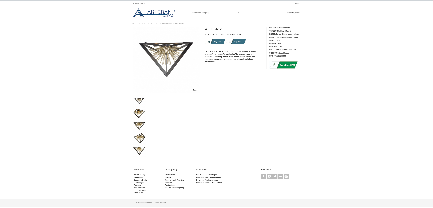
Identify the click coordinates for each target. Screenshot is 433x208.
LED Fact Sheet (140, 190)
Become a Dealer (141, 180)
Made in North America (174, 180)
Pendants (169, 183)
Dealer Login (139, 177)
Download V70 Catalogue (206, 175)
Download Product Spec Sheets (209, 183)
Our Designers (140, 183)
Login (297, 13)
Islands (168, 177)
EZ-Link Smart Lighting (174, 188)
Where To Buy (139, 175)
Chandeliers (170, 175)
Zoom (195, 90)
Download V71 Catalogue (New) (209, 177)
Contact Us (138, 193)
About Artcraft (139, 188)
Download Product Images (207, 180)
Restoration (170, 185)
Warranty (137, 185)
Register (290, 13)
